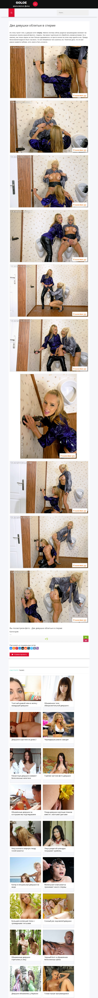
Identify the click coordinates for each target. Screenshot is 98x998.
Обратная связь (15, 989)
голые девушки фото (22, 993)
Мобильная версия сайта (44, 989)
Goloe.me (24, 4)
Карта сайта (28, 989)
